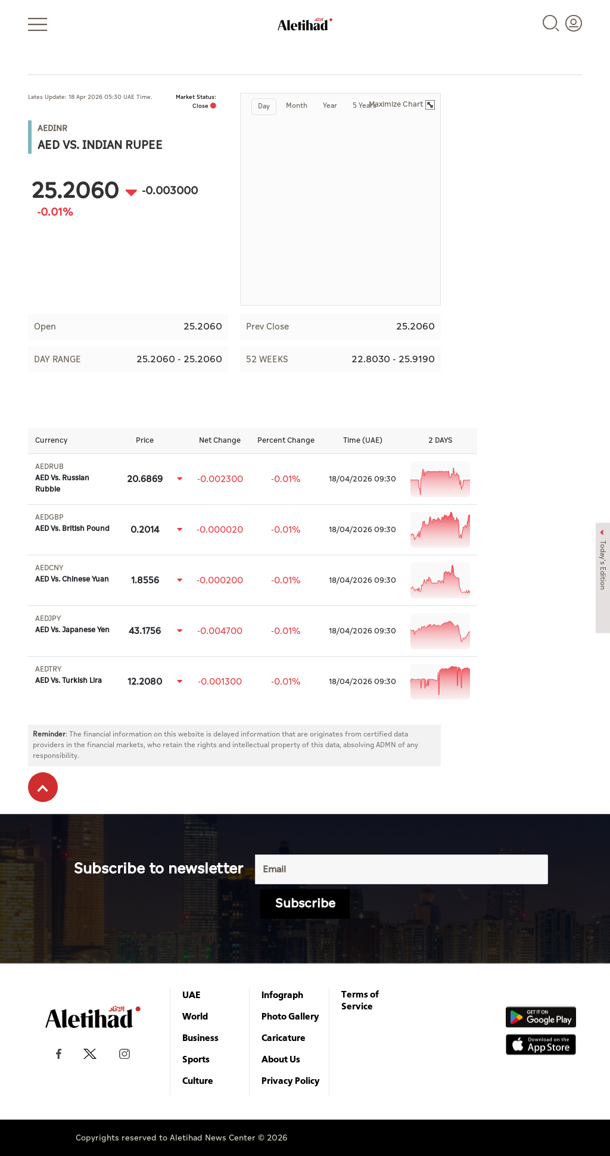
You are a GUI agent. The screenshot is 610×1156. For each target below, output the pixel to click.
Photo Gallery (290, 1016)
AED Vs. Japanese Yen (72, 624)
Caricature (284, 1037)
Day (264, 106)
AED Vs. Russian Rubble (62, 478)
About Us (281, 1059)
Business (200, 1037)
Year (330, 105)
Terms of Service (360, 1000)
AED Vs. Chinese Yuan (72, 574)
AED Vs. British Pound (72, 523)
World (195, 1016)
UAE (191, 994)
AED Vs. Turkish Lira (68, 675)
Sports (196, 1059)
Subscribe (305, 903)
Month (296, 105)
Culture (197, 1080)
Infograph (282, 994)
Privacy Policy (291, 1080)
